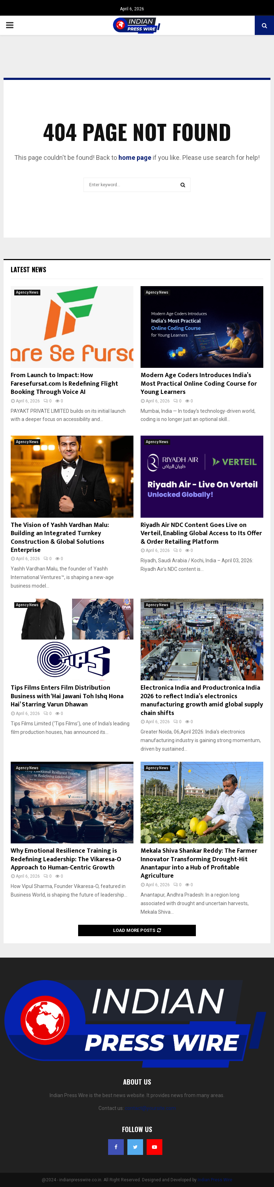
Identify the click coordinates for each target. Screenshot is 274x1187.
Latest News (28, 269)
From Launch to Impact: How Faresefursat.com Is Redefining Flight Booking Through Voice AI (64, 383)
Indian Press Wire (215, 1179)
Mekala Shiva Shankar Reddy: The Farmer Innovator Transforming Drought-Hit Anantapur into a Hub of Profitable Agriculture (199, 863)
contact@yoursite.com (150, 1108)
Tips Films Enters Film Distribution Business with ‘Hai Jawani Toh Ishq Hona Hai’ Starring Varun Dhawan (67, 696)
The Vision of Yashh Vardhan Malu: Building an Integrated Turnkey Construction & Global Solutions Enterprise (60, 538)
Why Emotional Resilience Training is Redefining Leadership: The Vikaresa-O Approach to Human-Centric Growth (66, 859)
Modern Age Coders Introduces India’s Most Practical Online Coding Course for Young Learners (199, 383)
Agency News (27, 292)
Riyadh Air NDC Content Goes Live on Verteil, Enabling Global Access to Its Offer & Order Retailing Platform (201, 533)
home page (134, 157)
